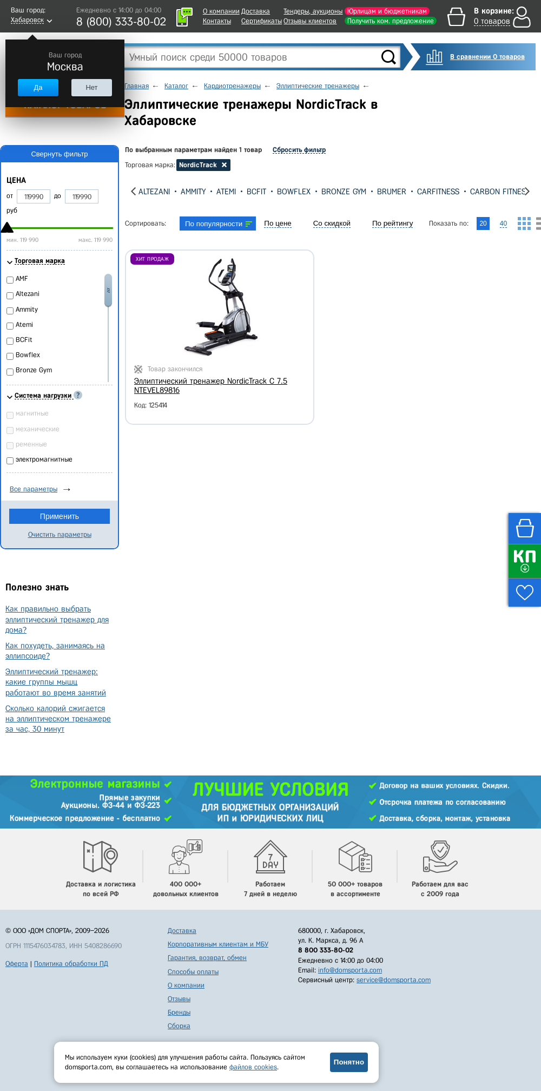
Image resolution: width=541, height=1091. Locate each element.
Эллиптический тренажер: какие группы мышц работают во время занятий (55, 681)
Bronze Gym (343, 191)
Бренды (179, 1012)
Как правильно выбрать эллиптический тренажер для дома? (57, 619)
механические (38, 428)
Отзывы (179, 998)
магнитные (32, 413)
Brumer (391, 191)
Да (38, 87)
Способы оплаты (193, 971)
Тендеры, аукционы (312, 11)
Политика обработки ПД (71, 963)
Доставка (255, 11)
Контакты (217, 20)
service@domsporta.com (394, 979)
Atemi (226, 191)
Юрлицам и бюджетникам (387, 11)
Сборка (179, 1025)
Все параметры (33, 488)
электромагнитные (44, 459)
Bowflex (294, 191)
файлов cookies (253, 1066)
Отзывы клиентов (310, 20)
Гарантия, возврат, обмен (207, 957)
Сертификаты (261, 20)
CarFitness (438, 191)
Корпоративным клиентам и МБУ (218, 944)
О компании (221, 11)
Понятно (349, 1062)
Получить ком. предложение (390, 20)
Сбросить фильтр (299, 149)
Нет (91, 87)
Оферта (16, 963)
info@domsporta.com (350, 970)
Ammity (193, 191)
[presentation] (133, 191)
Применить (59, 516)
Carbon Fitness (500, 191)
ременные (31, 444)
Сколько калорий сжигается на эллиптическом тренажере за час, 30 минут (58, 718)
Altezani (154, 191)
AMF (22, 278)
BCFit (256, 191)
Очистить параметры (59, 534)
